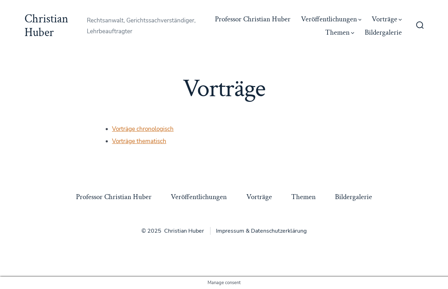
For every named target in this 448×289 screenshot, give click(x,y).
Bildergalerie (383, 32)
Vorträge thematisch (139, 141)
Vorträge (387, 19)
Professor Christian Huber (252, 19)
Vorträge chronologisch (143, 129)
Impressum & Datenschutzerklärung (261, 231)
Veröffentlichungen (331, 19)
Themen (339, 32)
